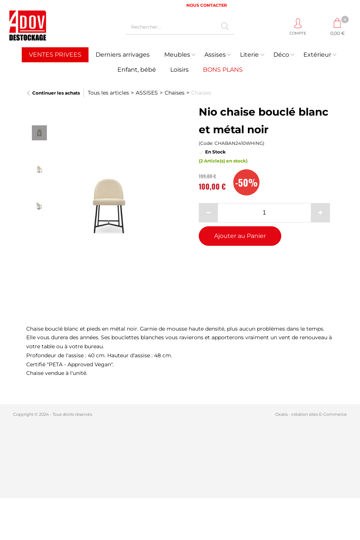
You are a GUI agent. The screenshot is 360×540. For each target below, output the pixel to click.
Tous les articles (108, 92)
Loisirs (179, 69)
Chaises (174, 92)
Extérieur (317, 54)
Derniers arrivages (123, 54)
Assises (215, 54)
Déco (281, 54)
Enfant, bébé (136, 69)
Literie (249, 54)
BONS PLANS (223, 69)
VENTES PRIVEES (55, 54)
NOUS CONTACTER (206, 5)
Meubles (177, 54)
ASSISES (147, 92)
